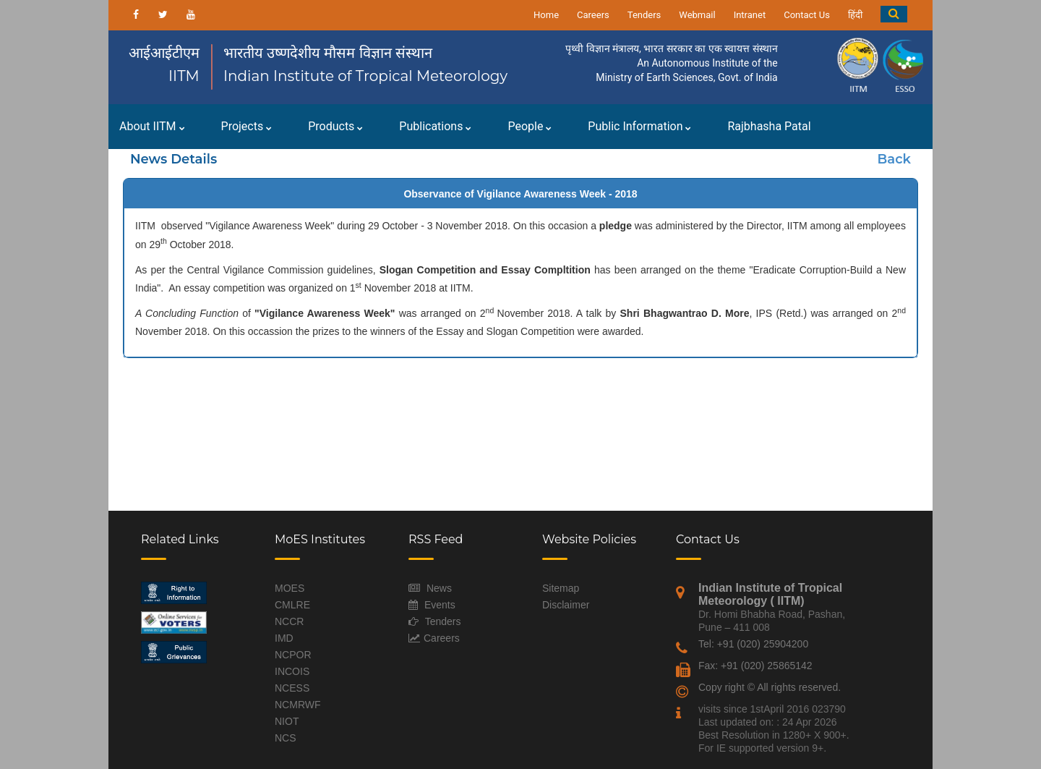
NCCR (289, 621)
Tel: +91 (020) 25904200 (753, 644)
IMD (284, 638)
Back (894, 159)
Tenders (644, 14)
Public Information (639, 126)
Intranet (750, 14)
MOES (289, 588)
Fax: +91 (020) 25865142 (755, 665)
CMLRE (292, 605)
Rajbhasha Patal (768, 126)
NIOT (287, 721)
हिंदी (855, 14)
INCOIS (292, 671)
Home (546, 14)
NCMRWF (298, 704)
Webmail (697, 14)
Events (439, 605)
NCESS (292, 688)
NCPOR (293, 654)
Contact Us (807, 14)
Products (335, 126)
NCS (285, 738)
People (529, 126)
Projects (247, 126)
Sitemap (560, 588)
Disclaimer (565, 605)
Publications (435, 126)
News (439, 588)
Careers (593, 14)
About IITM (152, 126)
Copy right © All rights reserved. (769, 687)
